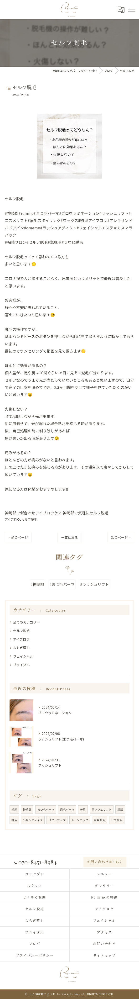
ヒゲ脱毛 (117, 820)
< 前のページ (18, 537)
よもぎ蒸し (21, 647)
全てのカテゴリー (26, 622)
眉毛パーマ (67, 809)
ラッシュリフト (102, 809)
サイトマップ (104, 955)
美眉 (83, 809)
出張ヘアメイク (33, 820)
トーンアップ (79, 820)
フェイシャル (23, 656)
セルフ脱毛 (29, 519)
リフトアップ (57, 820)
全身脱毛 (99, 820)
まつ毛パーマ (45, 809)
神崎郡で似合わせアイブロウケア (33, 513)
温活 (120, 809)
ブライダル (21, 664)
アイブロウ (12, 519)
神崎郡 (27, 809)
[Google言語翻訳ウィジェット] (120, 9)
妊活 (14, 820)
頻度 (14, 809)
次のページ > (120, 537)
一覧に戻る (69, 537)
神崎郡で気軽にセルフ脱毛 (85, 513)
